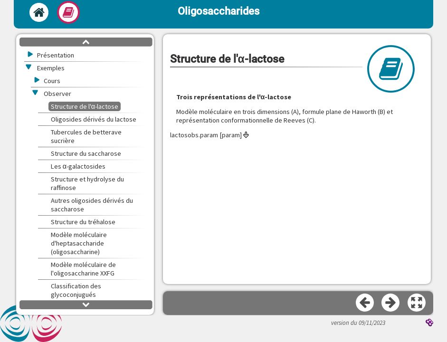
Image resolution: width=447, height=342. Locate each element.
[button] (417, 303)
